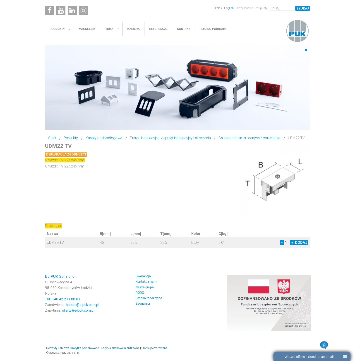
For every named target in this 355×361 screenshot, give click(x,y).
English (229, 8)
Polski (219, 8)
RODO (140, 292)
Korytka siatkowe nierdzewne (120, 348)
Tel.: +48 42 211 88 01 (62, 299)
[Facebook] (49, 10)
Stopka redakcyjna (149, 298)
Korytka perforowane (85, 348)
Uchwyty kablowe (57, 348)
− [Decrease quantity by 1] (282, 242)
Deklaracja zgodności (66, 154)
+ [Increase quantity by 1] (292, 242)
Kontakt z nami (146, 281)
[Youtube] (60, 10)
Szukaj (302, 8)
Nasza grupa (145, 287)
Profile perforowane (154, 348)
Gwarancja (143, 276)
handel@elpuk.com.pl (82, 305)
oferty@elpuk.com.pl (78, 310)
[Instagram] (83, 10)
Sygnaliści (143, 303)
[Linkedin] (72, 10)
